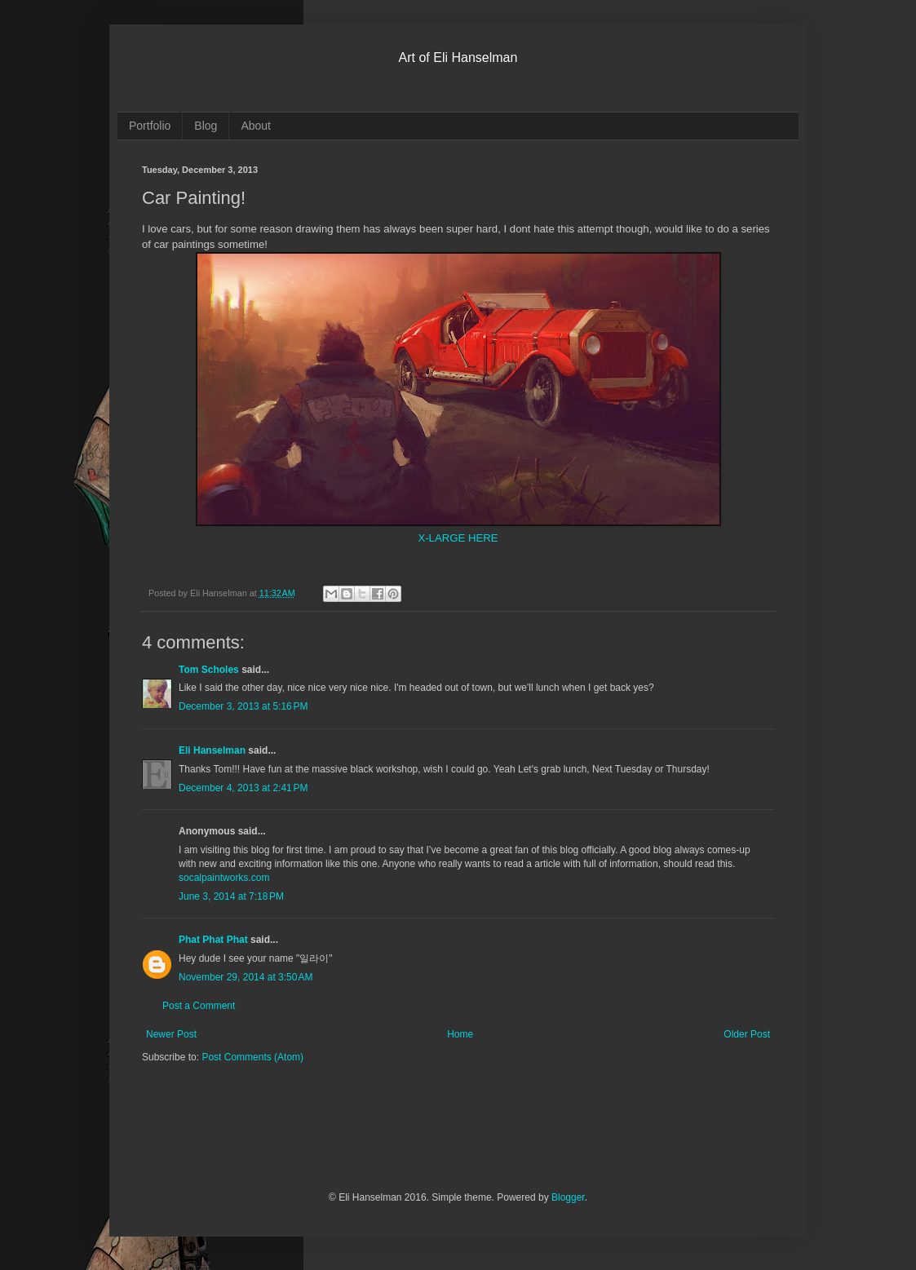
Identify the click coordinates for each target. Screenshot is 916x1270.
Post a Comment (198, 1005)
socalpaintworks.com (224, 877)
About (256, 125)
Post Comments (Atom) (252, 1057)
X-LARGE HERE (458, 538)
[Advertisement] (333, 1137)
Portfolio (149, 125)
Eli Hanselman (212, 750)
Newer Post (171, 1034)
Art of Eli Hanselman (458, 57)
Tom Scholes (209, 669)
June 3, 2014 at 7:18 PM (231, 896)
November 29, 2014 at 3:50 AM (245, 977)
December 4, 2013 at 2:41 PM (243, 788)
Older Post (747, 1034)
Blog (205, 125)
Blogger (568, 1197)
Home (460, 1034)
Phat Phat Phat (213, 939)
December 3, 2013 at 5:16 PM (243, 706)
